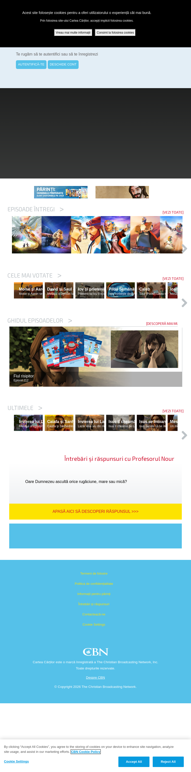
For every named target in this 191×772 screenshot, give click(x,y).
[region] (95, 755)
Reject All (168, 762)
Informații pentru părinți (93, 662)
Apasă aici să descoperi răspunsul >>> (95, 580)
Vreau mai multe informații (73, 32)
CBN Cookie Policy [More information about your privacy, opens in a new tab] (85, 752)
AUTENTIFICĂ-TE (31, 64)
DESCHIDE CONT (63, 64)
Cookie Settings (94, 693)
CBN (96, 722)
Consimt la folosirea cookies (115, 32)
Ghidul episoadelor (39, 367)
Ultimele (24, 454)
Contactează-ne (94, 683)
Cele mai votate (34, 300)
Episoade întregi (35, 209)
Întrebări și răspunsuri (93, 673)
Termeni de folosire (94, 642)
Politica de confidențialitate (94, 652)
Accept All (134, 762)
